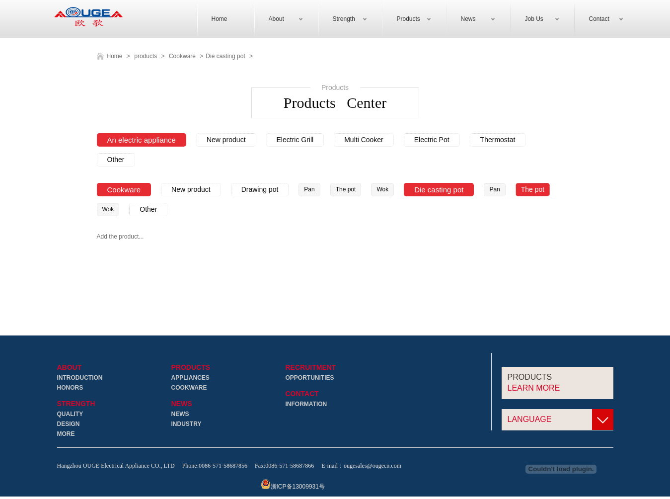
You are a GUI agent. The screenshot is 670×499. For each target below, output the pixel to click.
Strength (76, 404)
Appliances (190, 378)
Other (116, 160)
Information (306, 404)
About (69, 368)
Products (191, 368)
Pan (309, 189)
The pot (346, 189)
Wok (382, 189)
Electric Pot (431, 140)
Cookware (182, 56)
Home (115, 56)
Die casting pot (225, 56)
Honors (70, 388)
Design (68, 424)
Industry (186, 424)
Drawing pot (260, 190)
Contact (302, 394)
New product (226, 140)
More (66, 434)
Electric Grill (295, 140)
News (181, 404)
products (145, 56)
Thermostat (498, 140)
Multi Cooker (363, 140)
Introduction (80, 378)
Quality (70, 414)
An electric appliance (141, 140)
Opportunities (310, 378)
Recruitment (311, 368)
